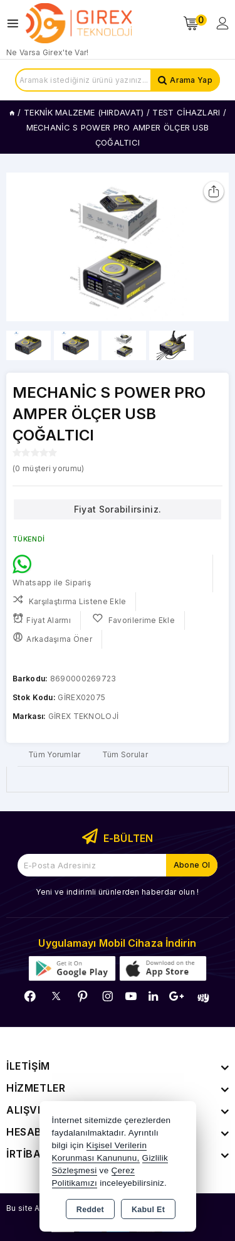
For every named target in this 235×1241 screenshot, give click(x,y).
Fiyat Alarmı (42, 619)
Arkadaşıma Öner (52, 638)
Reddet (90, 1209)
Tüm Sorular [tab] (125, 754)
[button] (214, 246)
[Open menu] (16, 23)
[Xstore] (79, 23)
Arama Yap (191, 80)
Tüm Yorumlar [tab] (54, 754)
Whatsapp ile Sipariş (52, 571)
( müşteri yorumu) (48, 468)
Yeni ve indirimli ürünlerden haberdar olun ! (117, 892)
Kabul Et (148, 1209)
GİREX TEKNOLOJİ (83, 716)
